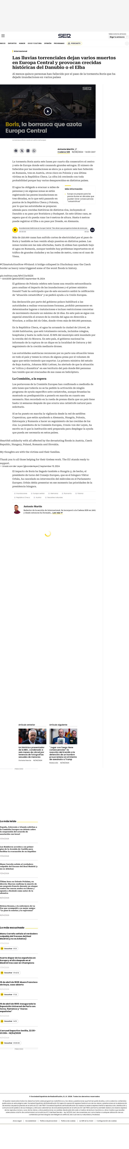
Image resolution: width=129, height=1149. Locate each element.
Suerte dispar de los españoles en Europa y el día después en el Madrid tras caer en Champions (18, 960)
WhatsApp (34, 150)
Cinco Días (69, 1131)
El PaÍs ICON (69, 1134)
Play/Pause (48, 111)
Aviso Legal (17, 1121)
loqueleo (91, 1134)
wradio (59, 1131)
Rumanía (68, 493)
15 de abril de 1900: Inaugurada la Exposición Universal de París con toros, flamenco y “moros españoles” (18, 1007)
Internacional (20, 51)
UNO (52, 1131)
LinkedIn (27, 150)
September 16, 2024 (35, 278)
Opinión (47, 43)
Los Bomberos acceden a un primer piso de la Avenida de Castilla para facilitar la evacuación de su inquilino (18, 849)
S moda (80, 1134)
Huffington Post (38, 1131)
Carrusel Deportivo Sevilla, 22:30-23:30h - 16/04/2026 (18, 1032)
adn (101, 1127)
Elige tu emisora (117, 37)
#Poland (29, 264)
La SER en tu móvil (86, 1121)
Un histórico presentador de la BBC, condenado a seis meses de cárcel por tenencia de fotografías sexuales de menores (31, 752)
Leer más (56, 513)
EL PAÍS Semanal (88, 1131)
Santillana (57, 1127)
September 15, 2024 (50, 466)
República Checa (23, 497)
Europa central (38, 493)
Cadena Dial (79, 1131)
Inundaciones (21, 493)
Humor (22, 43)
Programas (59, 43)
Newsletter (121, 43)
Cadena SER (64, 36)
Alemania (54, 493)
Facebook (15, 150)
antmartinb (76, 149)
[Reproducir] (15, 230)
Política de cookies (68, 1121)
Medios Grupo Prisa (13, 1135)
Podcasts (75, 43)
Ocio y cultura (35, 43)
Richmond (34, 1134)
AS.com (92, 1127)
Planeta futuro (98, 1131)
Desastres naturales (55, 497)
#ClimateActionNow (12, 264)
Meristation (103, 1134)
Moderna (47, 1134)
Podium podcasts (58, 1134)
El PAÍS (34, 1127)
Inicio (2, 43)
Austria (38, 497)
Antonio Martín (66, 149)
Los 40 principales (46, 1127)
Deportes (12, 43)
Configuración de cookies (107, 1121)
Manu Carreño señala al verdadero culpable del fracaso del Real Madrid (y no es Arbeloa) (19, 866)
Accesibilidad (30, 1121)
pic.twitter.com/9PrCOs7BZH (16, 275)
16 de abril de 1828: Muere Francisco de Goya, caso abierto (19, 983)
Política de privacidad (48, 1121)
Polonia (80, 493)
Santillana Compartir (72, 1127)
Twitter (21, 150)
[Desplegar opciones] (92, 230)
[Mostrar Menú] (3, 35)
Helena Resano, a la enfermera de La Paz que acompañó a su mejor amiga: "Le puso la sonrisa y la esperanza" (17, 908)
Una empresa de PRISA (13, 1129)
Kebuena (109, 1131)
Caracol (110, 1127)
